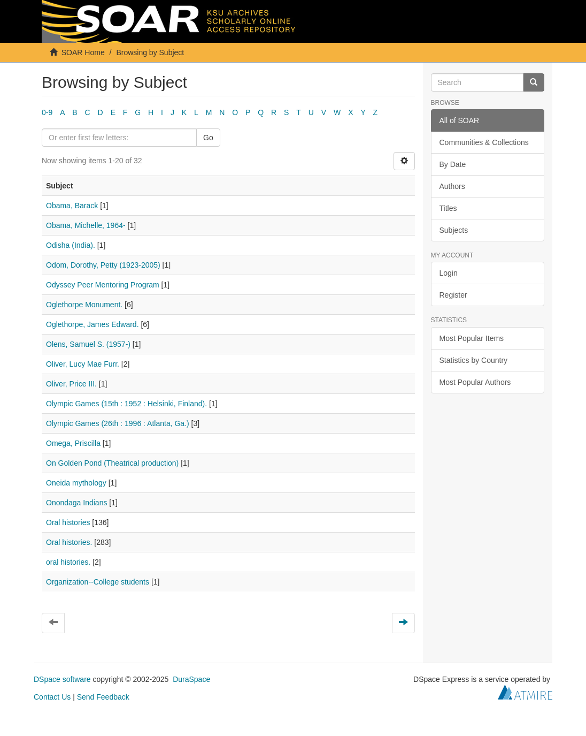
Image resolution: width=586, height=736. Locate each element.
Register (453, 295)
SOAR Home (83, 52)
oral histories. (68, 562)
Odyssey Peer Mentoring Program (102, 284)
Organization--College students (97, 582)
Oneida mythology (76, 483)
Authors (452, 186)
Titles (448, 208)
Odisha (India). (70, 245)
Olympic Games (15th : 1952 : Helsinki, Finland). (126, 403)
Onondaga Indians (76, 502)
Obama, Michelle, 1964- (86, 225)
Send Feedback (103, 697)
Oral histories (68, 522)
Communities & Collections (484, 142)
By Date (453, 164)
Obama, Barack (72, 205)
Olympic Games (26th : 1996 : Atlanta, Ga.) (117, 423)
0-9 (47, 112)
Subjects (454, 230)
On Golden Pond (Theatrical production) (112, 463)
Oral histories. (69, 542)
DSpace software (62, 679)
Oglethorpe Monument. (84, 304)
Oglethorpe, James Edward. (92, 324)
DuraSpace (191, 679)
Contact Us (52, 697)
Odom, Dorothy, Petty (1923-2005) (103, 265)
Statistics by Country (474, 360)
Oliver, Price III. (71, 384)
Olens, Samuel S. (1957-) (88, 344)
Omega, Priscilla (73, 443)
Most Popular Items (472, 338)
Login (449, 273)
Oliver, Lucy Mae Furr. (82, 364)
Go (208, 137)
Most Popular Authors (475, 382)
